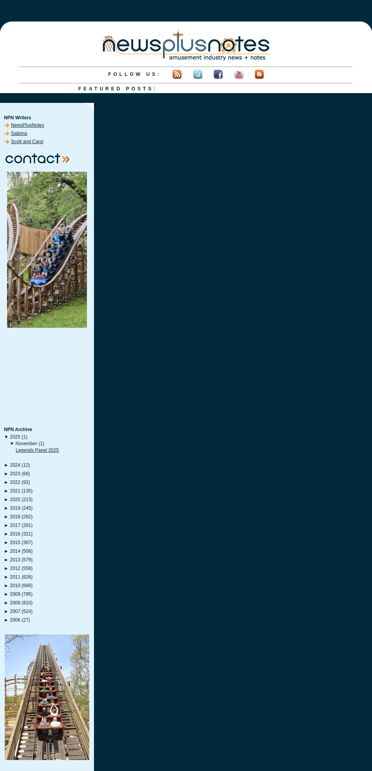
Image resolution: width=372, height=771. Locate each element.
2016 (15, 534)
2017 (15, 525)
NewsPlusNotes (27, 125)
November (26, 443)
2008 (15, 603)
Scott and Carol (27, 141)
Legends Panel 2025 (37, 450)
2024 (15, 465)
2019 (15, 508)
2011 (15, 577)
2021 (15, 491)
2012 (15, 568)
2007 (15, 611)
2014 (15, 551)
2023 (15, 473)
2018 (15, 516)
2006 (15, 620)
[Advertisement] (47, 378)
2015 (15, 542)
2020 (15, 499)
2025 (15, 437)
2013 (15, 560)
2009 (15, 594)
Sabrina (19, 133)
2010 (15, 585)
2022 (15, 482)
